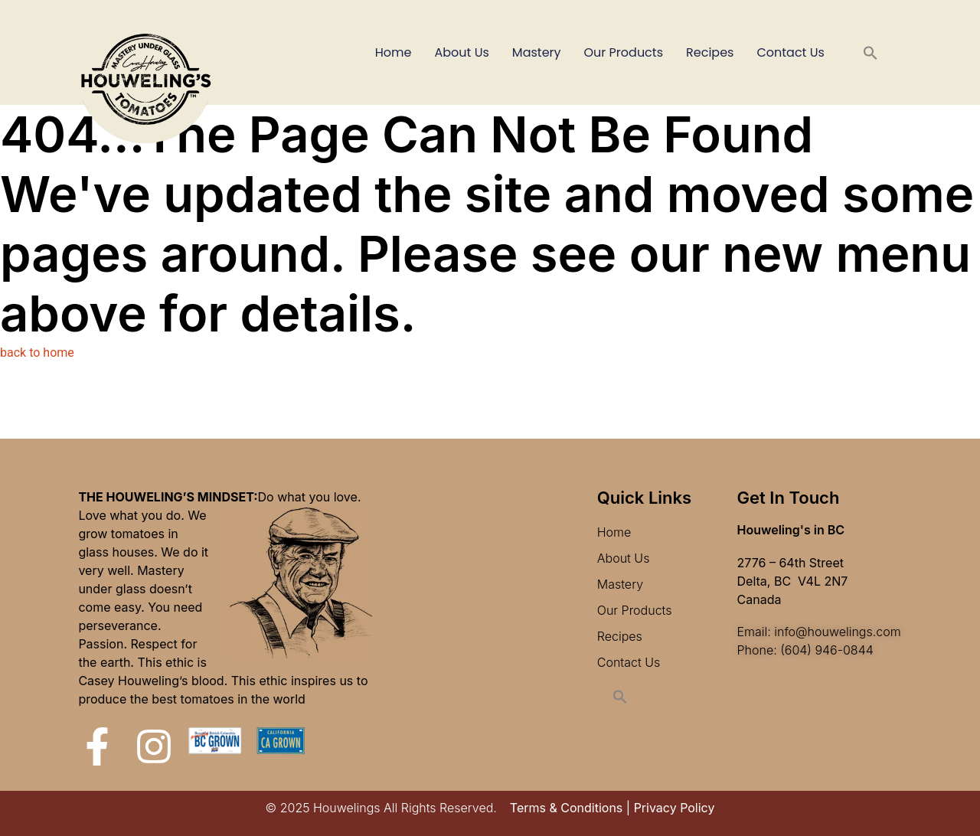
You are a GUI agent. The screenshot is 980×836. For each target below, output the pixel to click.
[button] (870, 52)
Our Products (623, 52)
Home (393, 52)
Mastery (536, 52)
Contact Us (790, 52)
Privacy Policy (674, 807)
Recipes (709, 52)
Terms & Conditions (566, 807)
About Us (462, 52)
